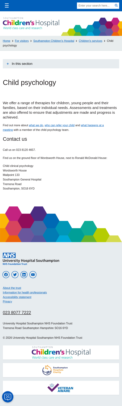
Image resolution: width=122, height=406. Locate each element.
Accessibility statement (17, 297)
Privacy (7, 301)
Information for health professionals (25, 292)
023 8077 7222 (17, 312)
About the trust (12, 287)
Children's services (90, 40)
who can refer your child (59, 125)
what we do (36, 125)
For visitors (22, 40)
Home (6, 40)
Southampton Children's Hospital (53, 40)
